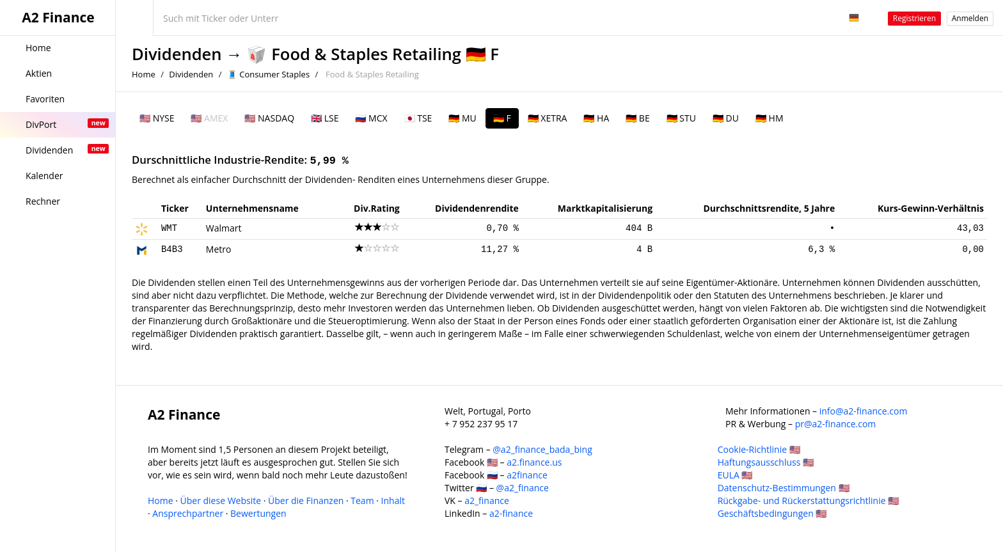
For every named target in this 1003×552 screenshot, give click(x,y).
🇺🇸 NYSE (156, 118)
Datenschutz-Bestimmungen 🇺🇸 (783, 488)
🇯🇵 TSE (418, 118)
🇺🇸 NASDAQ (269, 118)
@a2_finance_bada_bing (542, 449)
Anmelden (970, 18)
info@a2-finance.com (863, 411)
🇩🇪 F (502, 118)
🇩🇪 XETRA (547, 118)
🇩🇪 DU (726, 118)
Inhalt (393, 500)
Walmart (224, 228)
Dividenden (177, 54)
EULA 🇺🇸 (735, 475)
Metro (219, 249)
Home (143, 74)
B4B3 (172, 249)
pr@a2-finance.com (835, 424)
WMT (169, 228)
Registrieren (914, 18)
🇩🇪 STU (681, 118)
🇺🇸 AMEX (209, 118)
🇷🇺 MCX (371, 118)
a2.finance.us (534, 462)
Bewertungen (258, 513)
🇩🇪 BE (637, 118)
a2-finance (511, 513)
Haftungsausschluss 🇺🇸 (766, 462)
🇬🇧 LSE (324, 118)
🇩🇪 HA (596, 118)
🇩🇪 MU (462, 118)
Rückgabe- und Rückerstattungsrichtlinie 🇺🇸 (808, 500)
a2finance (527, 475)
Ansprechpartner (187, 513)
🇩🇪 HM (769, 118)
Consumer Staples (274, 74)
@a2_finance (522, 488)
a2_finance (486, 500)
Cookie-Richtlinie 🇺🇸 (759, 449)
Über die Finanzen (306, 500)
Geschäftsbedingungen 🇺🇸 (772, 513)
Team (362, 500)
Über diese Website (221, 500)
